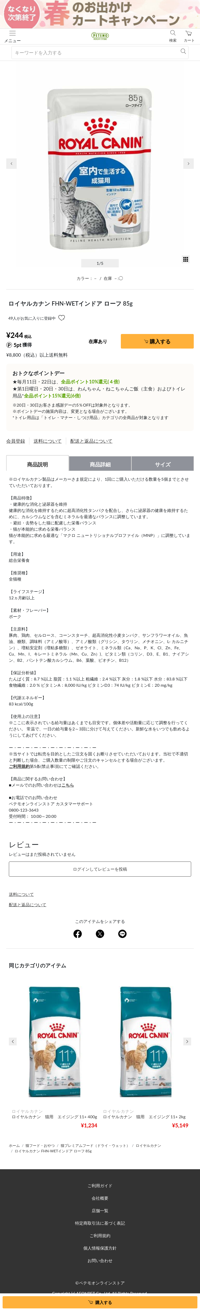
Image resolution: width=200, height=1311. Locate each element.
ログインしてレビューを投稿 (100, 868)
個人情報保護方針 (100, 1247)
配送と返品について (91, 441)
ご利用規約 (100, 1235)
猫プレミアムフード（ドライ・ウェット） (95, 1145)
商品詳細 (100, 464)
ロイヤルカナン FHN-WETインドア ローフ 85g (53, 1151)
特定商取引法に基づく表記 (100, 1222)
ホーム (14, 1145)
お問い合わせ (100, 1260)
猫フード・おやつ (40, 1145)
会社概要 (100, 1198)
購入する (160, 341)
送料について (48, 441)
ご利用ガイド (100, 1185)
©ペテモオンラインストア (99, 1282)
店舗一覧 (100, 1210)
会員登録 (15, 441)
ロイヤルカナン (148, 1145)
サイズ (163, 464)
